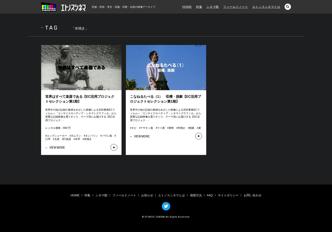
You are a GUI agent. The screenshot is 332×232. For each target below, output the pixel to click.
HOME (187, 6)
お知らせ (147, 195)
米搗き (88, 139)
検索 (288, 7)
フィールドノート (235, 6)
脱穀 (191, 127)
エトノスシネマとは (266, 6)
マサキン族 (146, 127)
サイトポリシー (228, 195)
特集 (199, 6)
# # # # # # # (165, 127)
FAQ (210, 195)
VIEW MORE (57, 147)
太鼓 (56, 139)
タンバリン (91, 135)
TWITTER (166, 206)
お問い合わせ (252, 195)
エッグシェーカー (57, 135)
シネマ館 (212, 6)
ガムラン (76, 135)
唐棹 (171, 127)
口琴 (47, 139)
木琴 (77, 139)
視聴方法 (196, 195)
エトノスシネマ (63, 7)
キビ (134, 127)
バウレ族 (107, 135)
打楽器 (67, 139)
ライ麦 (161, 127)
